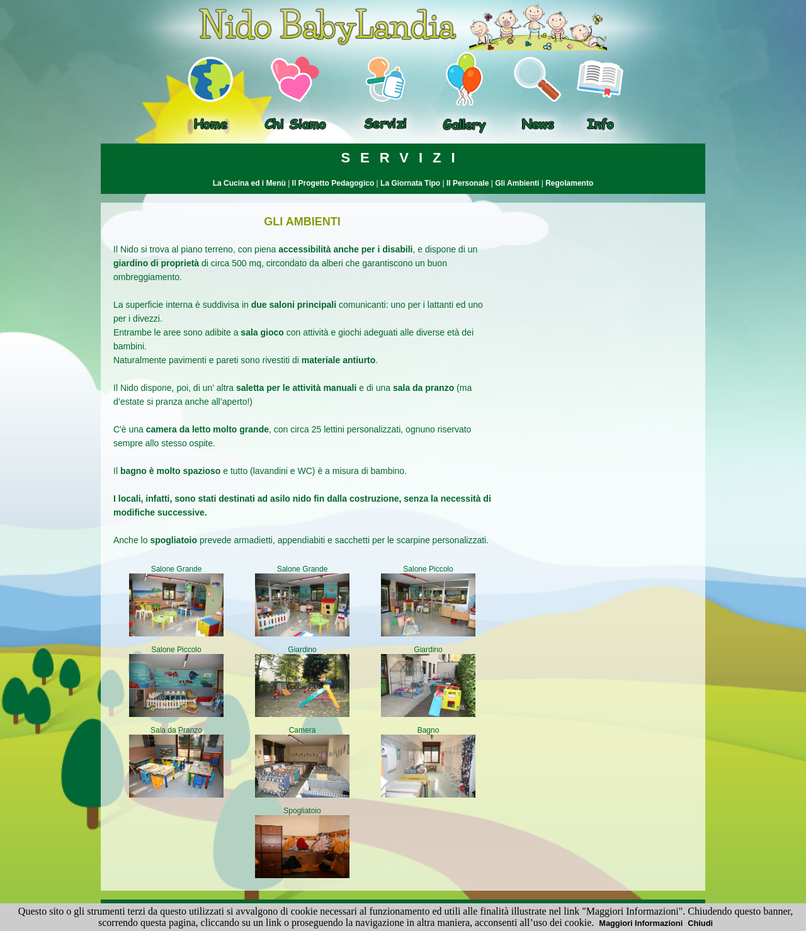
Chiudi (700, 923)
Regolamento (569, 183)
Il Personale (467, 183)
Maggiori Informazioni (641, 923)
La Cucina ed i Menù (249, 183)
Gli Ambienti (517, 183)
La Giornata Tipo (410, 183)
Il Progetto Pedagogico (333, 183)
